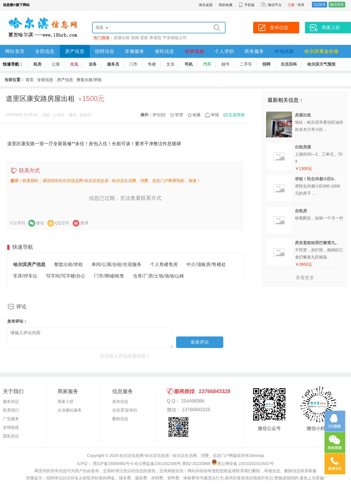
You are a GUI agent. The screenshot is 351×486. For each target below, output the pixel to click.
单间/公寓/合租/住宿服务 (116, 264)
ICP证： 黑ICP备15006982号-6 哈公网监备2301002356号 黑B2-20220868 (143, 463)
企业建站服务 (70, 410)
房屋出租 (122, 37)
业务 (93, 64)
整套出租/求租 (89, 79)
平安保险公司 (175, 37)
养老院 (155, 37)
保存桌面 (206, 5)
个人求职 (224, 51)
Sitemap (256, 455)
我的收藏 (225, 5)
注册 (291, 5)
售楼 (152, 64)
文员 (170, 64)
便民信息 (164, 51)
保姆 (135, 37)
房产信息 (75, 51)
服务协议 (11, 401)
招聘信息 (105, 51)
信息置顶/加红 (125, 410)
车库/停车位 (25, 275)
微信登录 (337, 5)
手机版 (247, 5)
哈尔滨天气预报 (321, 64)
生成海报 (236, 114)
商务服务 (254, 51)
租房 (37, 64)
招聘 (266, 64)
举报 (215, 114)
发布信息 (120, 401)
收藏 (196, 114)
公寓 (56, 64)
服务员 (113, 64)
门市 (133, 64)
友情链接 (11, 427)
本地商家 (284, 51)
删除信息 (120, 418)
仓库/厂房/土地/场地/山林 (158, 275)
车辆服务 (134, 51)
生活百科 (289, 64)
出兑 (74, 64)
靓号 (226, 64)
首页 (30, 79)
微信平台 (275, 5)
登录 (300, 5)
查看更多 (305, 277)
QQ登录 (319, 5)
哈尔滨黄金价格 (321, 51)
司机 (189, 64)
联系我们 (11, 410)
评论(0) (158, 114)
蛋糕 (144, 37)
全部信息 (45, 51)
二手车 (246, 64)
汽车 (207, 64)
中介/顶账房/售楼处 (206, 264)
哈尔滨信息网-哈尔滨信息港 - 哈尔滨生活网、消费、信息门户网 (176, 455)
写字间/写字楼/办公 (65, 275)
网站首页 (15, 51)
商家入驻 (66, 401)
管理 (179, 114)
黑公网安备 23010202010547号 (242, 463)
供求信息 (194, 51)
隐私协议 (11, 436)
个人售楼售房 (164, 264)
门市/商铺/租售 (109, 275)
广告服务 (11, 418)
